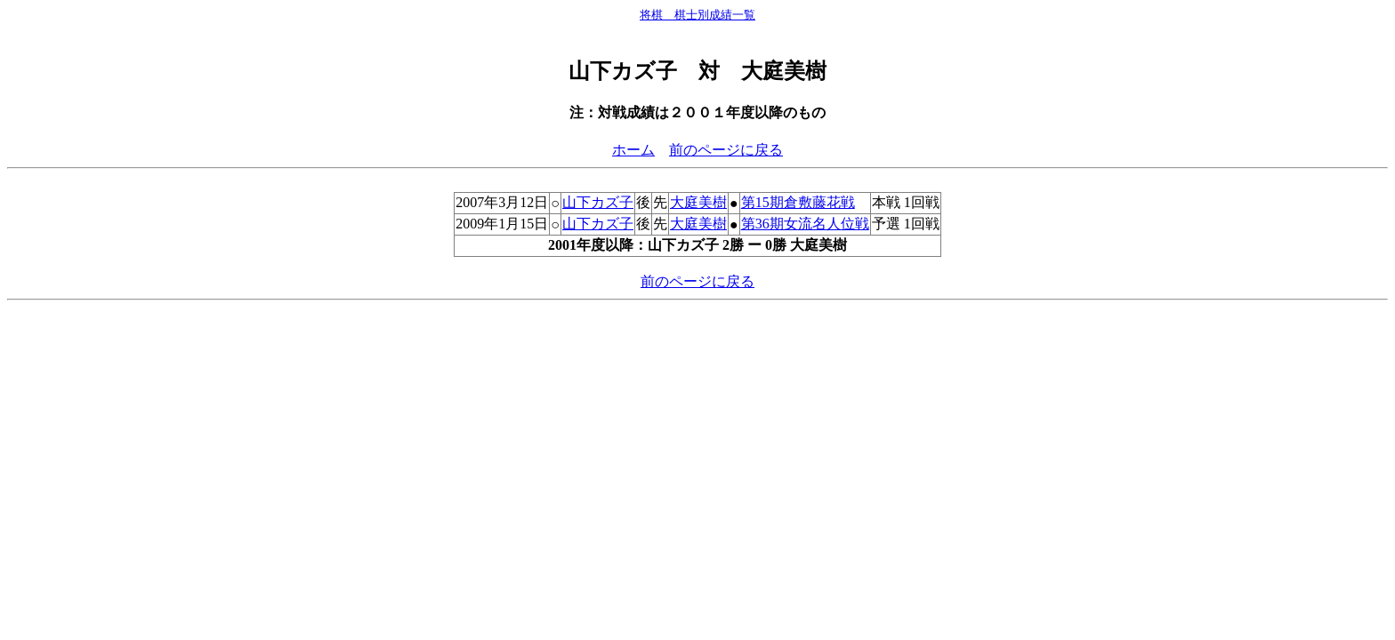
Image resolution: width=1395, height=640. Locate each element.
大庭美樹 (698, 202)
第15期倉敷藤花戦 (798, 202)
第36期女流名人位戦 (805, 223)
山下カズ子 (597, 202)
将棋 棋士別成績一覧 (697, 14)
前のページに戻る (726, 149)
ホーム (633, 149)
